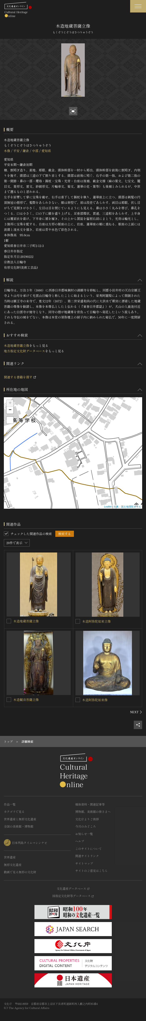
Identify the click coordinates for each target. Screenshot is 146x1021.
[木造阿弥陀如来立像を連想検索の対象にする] (77, 621)
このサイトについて (88, 848)
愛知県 (46, 150)
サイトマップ (84, 863)
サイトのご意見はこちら (91, 870)
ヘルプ (79, 841)
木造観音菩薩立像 (26, 699)
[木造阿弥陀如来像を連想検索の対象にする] (77, 700)
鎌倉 (26, 150)
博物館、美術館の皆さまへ (93, 811)
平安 (16, 150)
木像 (7, 150)
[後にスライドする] (136, 712)
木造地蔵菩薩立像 (16, 345)
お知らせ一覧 (84, 834)
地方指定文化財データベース (24, 351)
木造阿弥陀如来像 (95, 700)
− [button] (10, 410)
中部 (35, 150)
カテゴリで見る (14, 811)
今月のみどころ (85, 826)
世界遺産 (10, 857)
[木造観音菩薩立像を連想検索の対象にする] (9, 699)
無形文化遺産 (13, 865)
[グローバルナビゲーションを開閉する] (138, 6)
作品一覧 (10, 804)
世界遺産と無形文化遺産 (20, 819)
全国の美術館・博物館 (18, 826)
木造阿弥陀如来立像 (96, 621)
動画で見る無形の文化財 (20, 872)
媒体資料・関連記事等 (90, 804)
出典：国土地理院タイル (127, 506)
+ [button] (10, 403)
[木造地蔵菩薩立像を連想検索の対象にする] (9, 621)
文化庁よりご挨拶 (87, 819)
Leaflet (108, 506)
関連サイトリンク (87, 856)
